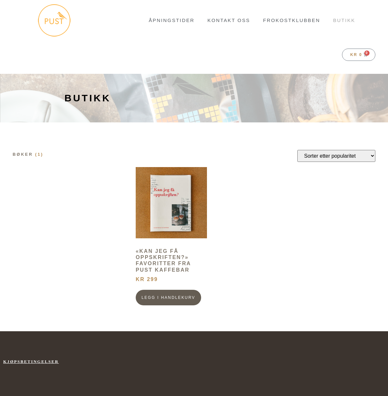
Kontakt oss (229, 20)
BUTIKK (344, 20)
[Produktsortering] (336, 156)
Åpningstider (171, 20)
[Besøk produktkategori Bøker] (71, 154)
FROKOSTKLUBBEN (291, 20)
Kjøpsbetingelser (31, 361)
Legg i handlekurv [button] (168, 297)
